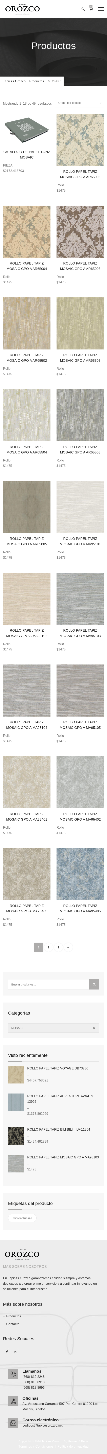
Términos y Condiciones (36, 1446)
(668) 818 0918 (33, 1382)
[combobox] (79, 102)
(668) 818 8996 (33, 1387)
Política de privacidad (73, 1446)
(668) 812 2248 (33, 1376)
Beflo (84, 1441)
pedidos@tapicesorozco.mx (42, 1425)
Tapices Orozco (51, 1441)
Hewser (73, 1441)
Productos (13, 1316)
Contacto (12, 1324)
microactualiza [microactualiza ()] (22, 1218)
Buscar (94, 984)
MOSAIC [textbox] (53, 1028)
